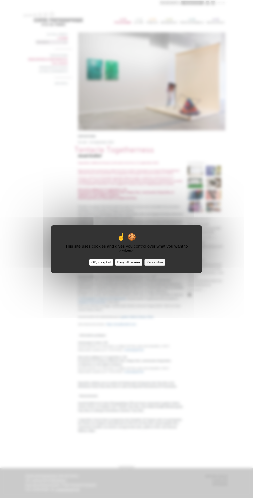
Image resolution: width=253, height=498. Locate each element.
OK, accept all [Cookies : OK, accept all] (101, 262)
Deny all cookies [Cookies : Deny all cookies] (128, 262)
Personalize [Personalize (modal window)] (154, 262)
